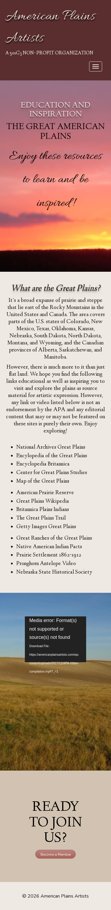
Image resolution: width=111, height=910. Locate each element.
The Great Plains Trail (41, 518)
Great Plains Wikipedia (42, 501)
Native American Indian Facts (49, 547)
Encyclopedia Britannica (43, 464)
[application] (55, 639)
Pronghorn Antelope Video (46, 564)
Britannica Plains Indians (42, 510)
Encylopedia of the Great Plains (51, 456)
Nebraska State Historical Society (54, 572)
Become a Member (56, 854)
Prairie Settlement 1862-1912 (48, 555)
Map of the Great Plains (42, 481)
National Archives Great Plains (50, 447)
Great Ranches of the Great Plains (54, 538)
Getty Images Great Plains (46, 527)
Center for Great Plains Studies (51, 473)
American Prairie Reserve (45, 493)
